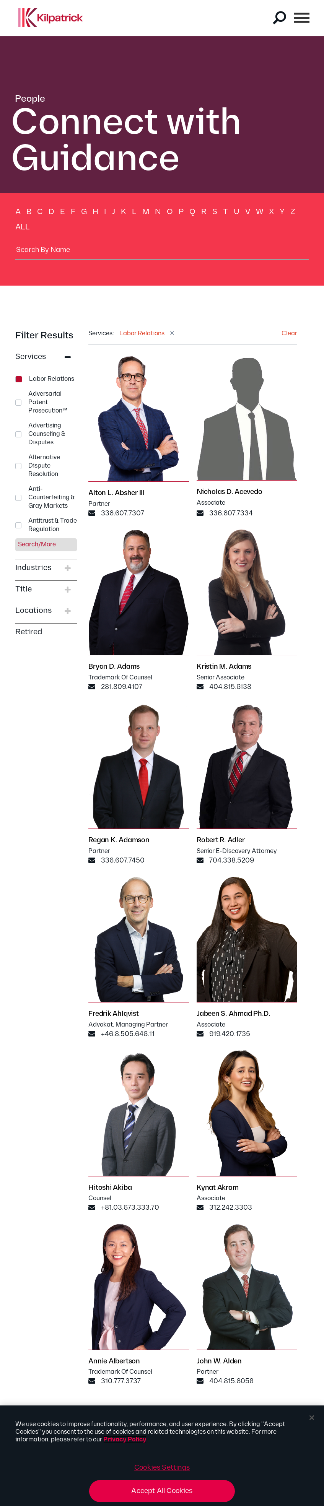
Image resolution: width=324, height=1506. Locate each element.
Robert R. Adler (220, 842)
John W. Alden (219, 1362)
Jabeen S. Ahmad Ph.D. (233, 1015)
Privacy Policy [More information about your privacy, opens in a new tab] (125, 1443)
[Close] (311, 1421)
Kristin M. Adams (224, 668)
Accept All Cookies (161, 1495)
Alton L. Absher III (116, 494)
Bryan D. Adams (114, 668)
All (22, 227)
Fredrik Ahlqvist (113, 1015)
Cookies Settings (162, 1471)
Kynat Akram (217, 1189)
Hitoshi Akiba (110, 1189)
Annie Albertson (114, 1362)
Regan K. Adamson (118, 842)
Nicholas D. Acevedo (229, 493)
